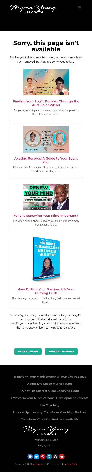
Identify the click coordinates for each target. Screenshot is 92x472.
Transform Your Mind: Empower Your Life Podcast (50, 376)
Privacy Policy (70, 464)
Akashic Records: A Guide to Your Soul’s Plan (46, 160)
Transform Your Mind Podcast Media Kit (49, 419)
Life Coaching (50, 405)
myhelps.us (37, 464)
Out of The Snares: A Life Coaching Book (49, 391)
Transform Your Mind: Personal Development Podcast (49, 398)
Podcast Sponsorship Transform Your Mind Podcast (50, 412)
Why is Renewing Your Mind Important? (46, 215)
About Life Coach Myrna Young (49, 384)
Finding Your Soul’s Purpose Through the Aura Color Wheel (46, 103)
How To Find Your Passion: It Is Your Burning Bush (46, 291)
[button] (79, 7)
